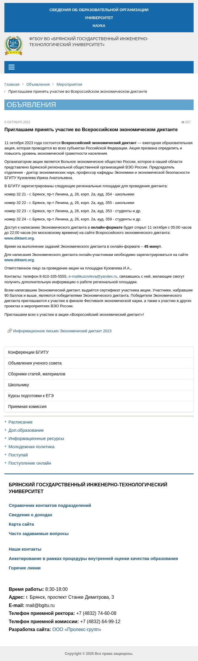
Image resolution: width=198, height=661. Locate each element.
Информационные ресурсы (36, 438)
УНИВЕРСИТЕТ (99, 18)
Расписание (20, 421)
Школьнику (18, 384)
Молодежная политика (31, 446)
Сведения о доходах (30, 514)
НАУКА (99, 25)
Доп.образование (26, 430)
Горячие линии (25, 568)
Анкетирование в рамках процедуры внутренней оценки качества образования (93, 558)
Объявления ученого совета (35, 363)
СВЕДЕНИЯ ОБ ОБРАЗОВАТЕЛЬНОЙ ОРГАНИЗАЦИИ (99, 10)
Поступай (18, 454)
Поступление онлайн (29, 463)
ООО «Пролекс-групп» (76, 629)
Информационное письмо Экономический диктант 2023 (62, 331)
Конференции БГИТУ (28, 352)
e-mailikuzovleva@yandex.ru (92, 276)
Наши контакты (25, 549)
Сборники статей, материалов (37, 374)
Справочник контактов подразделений (50, 505)
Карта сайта (21, 524)
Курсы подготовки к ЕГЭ (31, 395)
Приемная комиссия (27, 406)
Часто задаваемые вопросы (39, 533)
